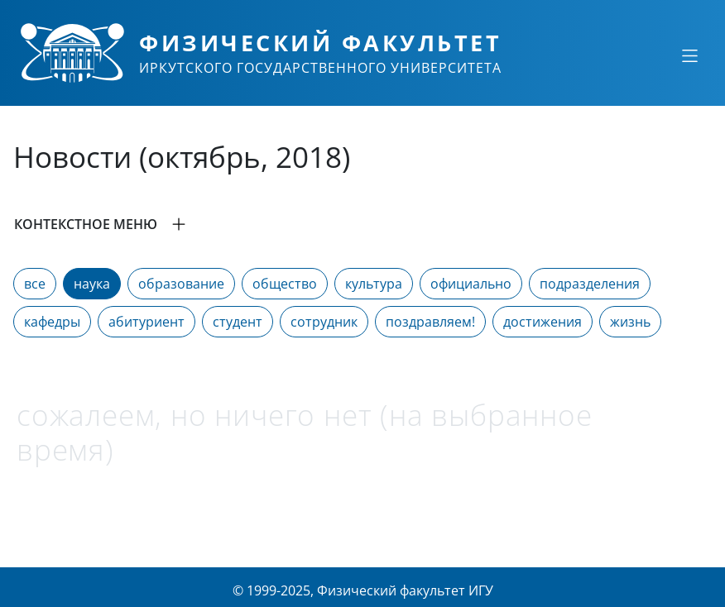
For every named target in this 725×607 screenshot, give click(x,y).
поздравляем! (430, 322)
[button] (362, 224)
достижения (542, 322)
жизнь (630, 322)
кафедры (52, 322)
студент (237, 322)
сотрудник (324, 322)
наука (92, 284)
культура (373, 284)
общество (284, 284)
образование (181, 284)
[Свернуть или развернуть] (689, 55)
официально (470, 284)
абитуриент (146, 322)
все (35, 284)
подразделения (590, 284)
